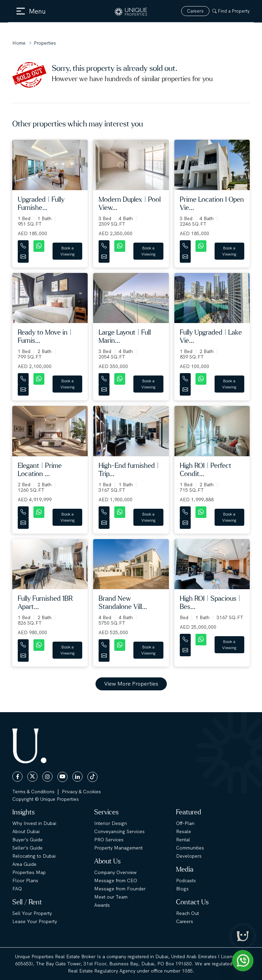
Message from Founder (120, 889)
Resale (183, 831)
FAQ (17, 889)
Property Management (118, 848)
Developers (189, 856)
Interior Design (110, 823)
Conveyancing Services (119, 831)
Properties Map (29, 872)
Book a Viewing (67, 251)
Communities (190, 848)
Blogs (182, 889)
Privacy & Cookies (81, 791)
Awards (102, 905)
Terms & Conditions (33, 791)
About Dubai (26, 831)
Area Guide (24, 864)
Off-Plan (185, 823)
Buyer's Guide (27, 840)
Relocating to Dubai (34, 856)
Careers (195, 11)
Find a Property (231, 11)
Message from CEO (115, 880)
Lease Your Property (34, 921)
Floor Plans (25, 880)
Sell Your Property (32, 913)
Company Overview (115, 872)
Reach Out (187, 913)
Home (19, 43)
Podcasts (186, 880)
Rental (183, 840)
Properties (45, 43)
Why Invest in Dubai (34, 823)
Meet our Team (111, 897)
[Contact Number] (24, 244)
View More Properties (131, 683)
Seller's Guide (27, 848)
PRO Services (108, 840)
